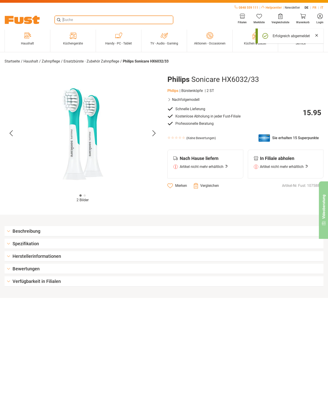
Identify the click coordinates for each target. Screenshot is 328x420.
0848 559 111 (246, 7)
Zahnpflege (51, 61)
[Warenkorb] (303, 18)
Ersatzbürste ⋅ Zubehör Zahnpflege (91, 61)
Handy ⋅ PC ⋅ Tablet (118, 38)
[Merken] (177, 185)
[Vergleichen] (206, 185)
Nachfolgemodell (183, 99)
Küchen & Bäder (255, 38)
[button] (83, 133)
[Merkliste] (259, 18)
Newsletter (292, 7)
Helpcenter (271, 7)
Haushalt (27, 38)
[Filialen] (242, 18)
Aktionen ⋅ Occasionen (210, 38)
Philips (172, 91)
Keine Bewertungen (201, 138)
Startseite (12, 61)
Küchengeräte (73, 38)
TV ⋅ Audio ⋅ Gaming (164, 38)
